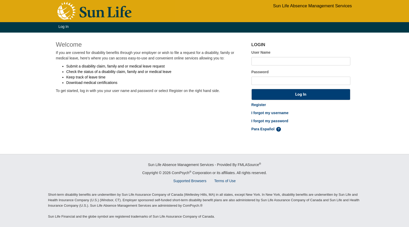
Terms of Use (225, 181)
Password (260, 72)
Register (258, 105)
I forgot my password (269, 121)
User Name (260, 52)
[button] (300, 94)
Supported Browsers (189, 181)
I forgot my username (269, 113)
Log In (63, 26)
